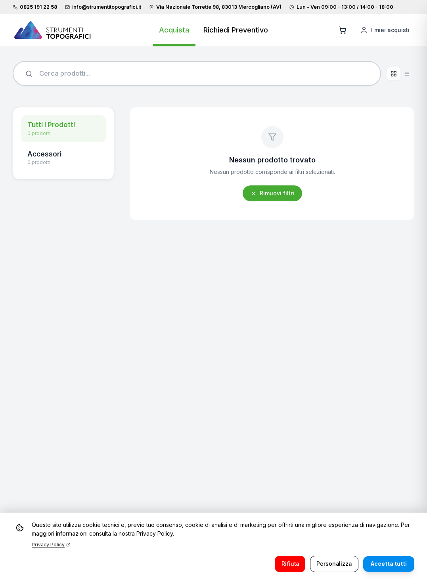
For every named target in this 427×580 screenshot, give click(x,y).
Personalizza (332, 563)
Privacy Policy (51, 544)
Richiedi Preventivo (235, 30)
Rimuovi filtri (272, 194)
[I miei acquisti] (384, 30)
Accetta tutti (388, 563)
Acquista (174, 30)
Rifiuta (287, 563)
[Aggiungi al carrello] (342, 30)
